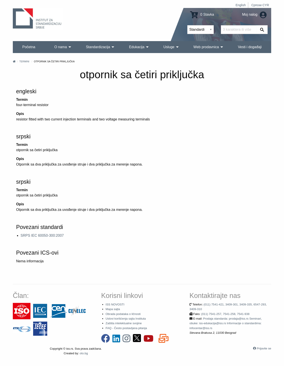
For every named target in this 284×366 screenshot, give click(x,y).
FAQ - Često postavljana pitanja (126, 328)
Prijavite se (264, 348)
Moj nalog (254, 14)
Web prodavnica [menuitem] (206, 47)
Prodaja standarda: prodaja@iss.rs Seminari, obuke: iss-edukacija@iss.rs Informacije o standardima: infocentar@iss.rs (225, 323)
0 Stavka (202, 14)
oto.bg (84, 353)
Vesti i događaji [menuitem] (250, 47)
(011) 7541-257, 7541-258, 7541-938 (225, 314)
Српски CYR (260, 5)
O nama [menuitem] (60, 47)
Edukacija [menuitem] (136, 47)
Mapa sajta (113, 309)
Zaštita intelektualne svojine (124, 323)
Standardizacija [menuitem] (98, 47)
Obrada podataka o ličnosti (123, 314)
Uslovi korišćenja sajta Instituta (126, 318)
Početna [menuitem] (28, 47)
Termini (24, 61)
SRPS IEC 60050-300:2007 (42, 235)
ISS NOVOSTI (115, 304)
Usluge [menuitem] (168, 47)
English (241, 5)
